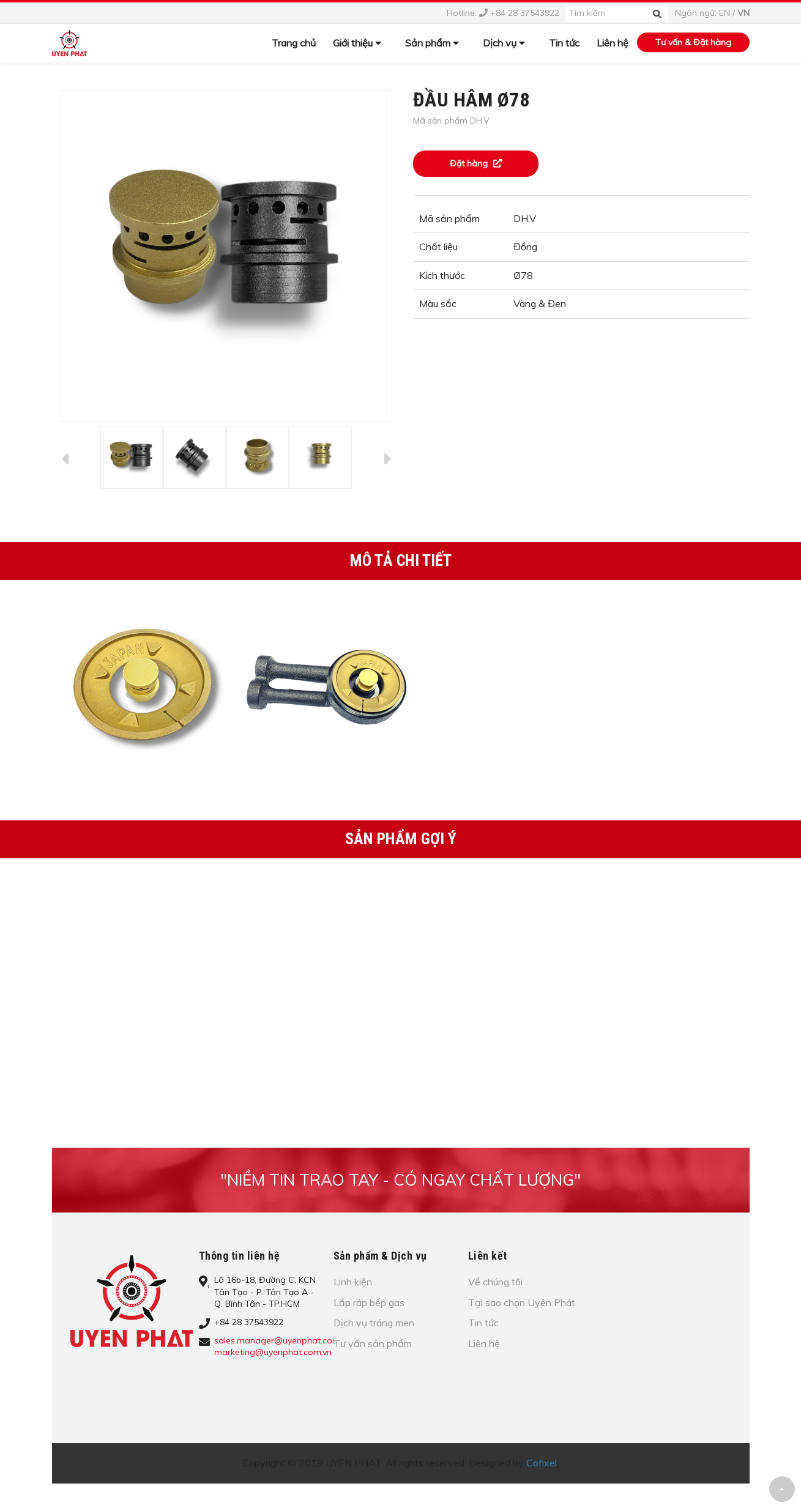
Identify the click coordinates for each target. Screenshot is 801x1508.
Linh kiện (352, 1282)
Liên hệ (612, 43)
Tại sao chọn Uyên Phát (521, 1302)
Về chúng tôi (495, 1282)
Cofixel (541, 1463)
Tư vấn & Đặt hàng (693, 42)
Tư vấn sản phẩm (372, 1343)
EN (724, 12)
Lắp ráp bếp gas (368, 1302)
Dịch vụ (504, 43)
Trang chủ (294, 43)
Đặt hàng (476, 163)
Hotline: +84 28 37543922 (503, 12)
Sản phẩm (432, 43)
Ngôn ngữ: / (712, 12)
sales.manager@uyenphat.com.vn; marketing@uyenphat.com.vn (283, 1346)
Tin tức (564, 43)
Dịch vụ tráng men (373, 1323)
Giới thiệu (357, 43)
